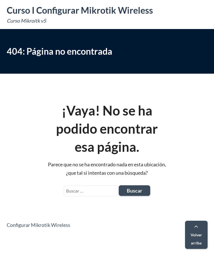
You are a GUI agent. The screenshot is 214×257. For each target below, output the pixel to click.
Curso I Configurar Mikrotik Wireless (80, 10)
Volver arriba (196, 235)
